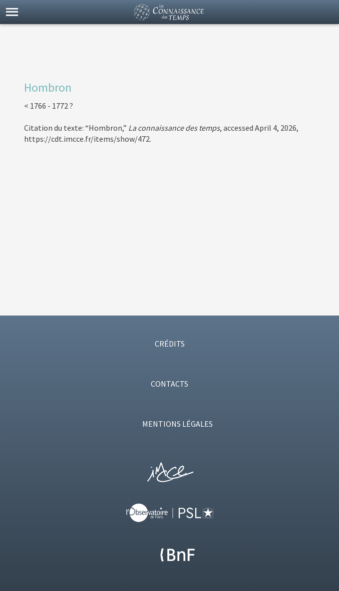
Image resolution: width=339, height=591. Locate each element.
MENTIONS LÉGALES (177, 424)
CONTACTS (169, 384)
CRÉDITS (170, 344)
